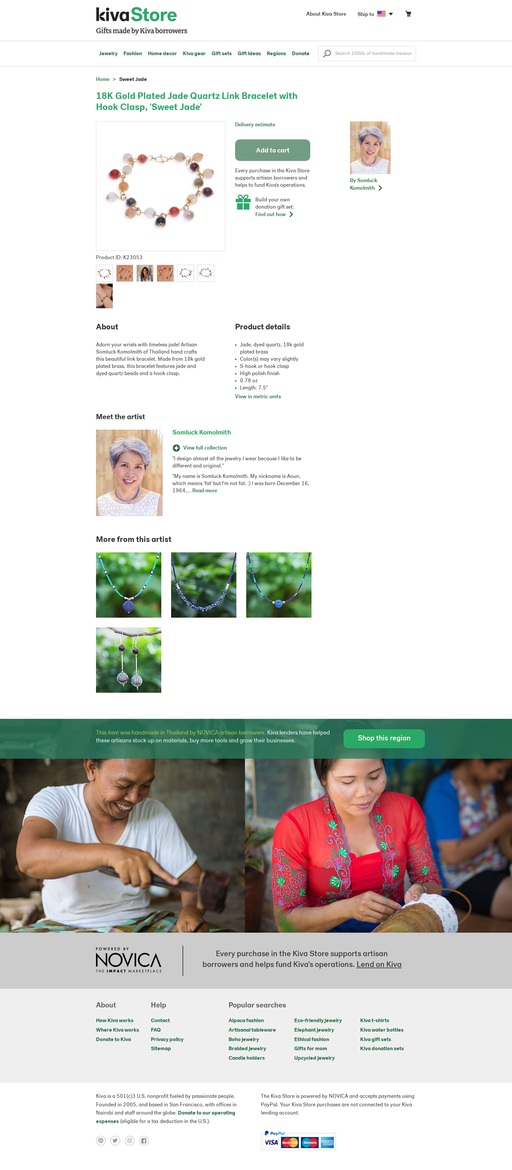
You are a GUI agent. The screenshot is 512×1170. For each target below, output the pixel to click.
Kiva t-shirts (374, 1020)
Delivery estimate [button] (255, 125)
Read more (204, 491)
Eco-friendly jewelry (318, 1020)
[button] (327, 55)
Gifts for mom (310, 1048)
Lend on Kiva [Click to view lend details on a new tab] (379, 965)
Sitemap (161, 1048)
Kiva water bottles (382, 1030)
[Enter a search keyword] (367, 53)
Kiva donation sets (382, 1048)
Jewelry (108, 53)
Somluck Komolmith (201, 433)
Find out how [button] (274, 214)
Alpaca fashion (246, 1020)
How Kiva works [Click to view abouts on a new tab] (115, 1020)
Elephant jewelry (314, 1030)
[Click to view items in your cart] (408, 15)
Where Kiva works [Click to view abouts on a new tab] (117, 1030)
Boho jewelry (244, 1039)
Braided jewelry (247, 1048)
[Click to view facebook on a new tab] (145, 1140)
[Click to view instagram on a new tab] (132, 1140)
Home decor (162, 53)
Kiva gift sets (375, 1039)
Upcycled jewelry (314, 1058)
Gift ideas (249, 53)
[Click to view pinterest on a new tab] (103, 1140)
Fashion (132, 53)
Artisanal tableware (252, 1030)
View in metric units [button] (258, 397)
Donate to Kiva (113, 1039)
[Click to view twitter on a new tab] (117, 1140)
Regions (276, 53)
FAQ (156, 1030)
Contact (160, 1020)
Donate (301, 53)
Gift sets (222, 53)
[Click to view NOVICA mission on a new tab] (128, 960)
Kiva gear (194, 53)
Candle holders (247, 1058)
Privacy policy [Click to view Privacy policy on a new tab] (167, 1039)
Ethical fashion (311, 1039)
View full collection (199, 448)
